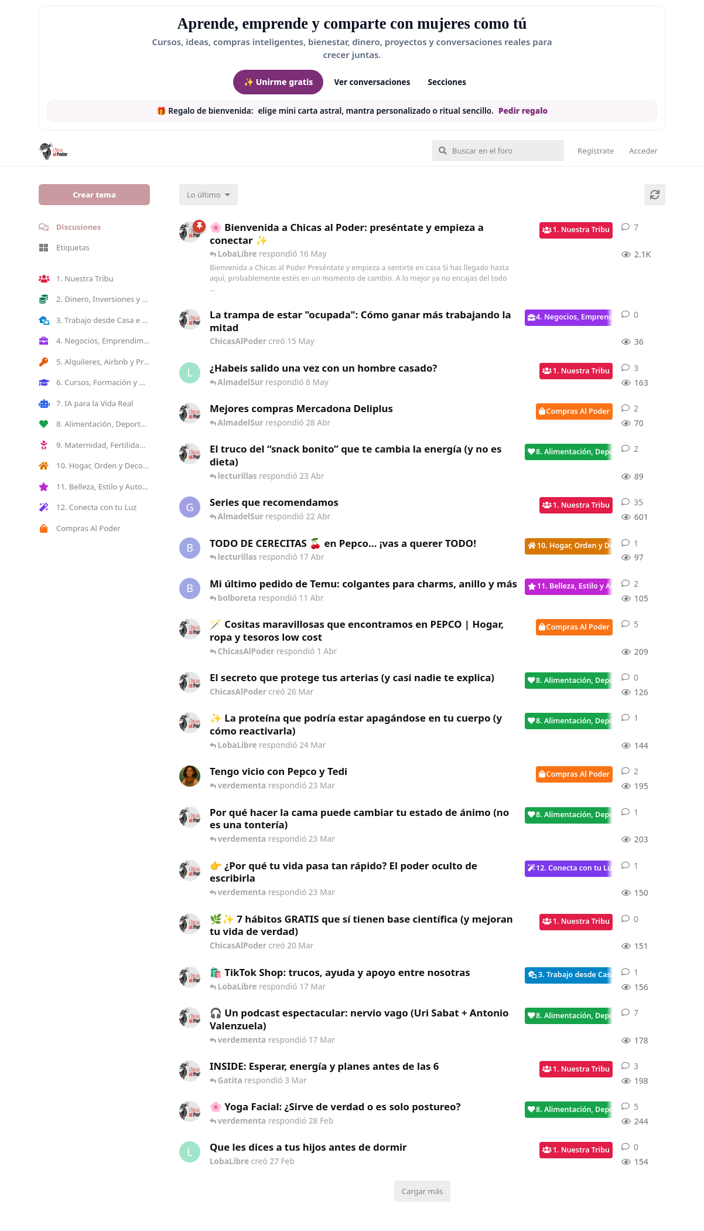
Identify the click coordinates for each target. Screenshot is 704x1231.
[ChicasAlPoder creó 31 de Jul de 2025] (189, 629)
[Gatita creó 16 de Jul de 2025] (189, 507)
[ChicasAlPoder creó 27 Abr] (189, 413)
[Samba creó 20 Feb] (189, 776)
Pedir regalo (523, 111)
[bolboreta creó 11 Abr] (189, 588)
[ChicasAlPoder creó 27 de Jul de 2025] (189, 1111)
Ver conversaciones (372, 82)
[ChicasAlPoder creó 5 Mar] (189, 1017)
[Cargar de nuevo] (654, 194)
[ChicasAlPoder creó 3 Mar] (189, 1071)
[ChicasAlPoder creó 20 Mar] (189, 923)
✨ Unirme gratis (278, 81)
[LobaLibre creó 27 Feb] (189, 1151)
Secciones (447, 82)
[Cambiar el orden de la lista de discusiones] (208, 194)
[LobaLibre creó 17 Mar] (189, 372)
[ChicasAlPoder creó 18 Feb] (189, 817)
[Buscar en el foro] (498, 150)
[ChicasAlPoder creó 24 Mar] (189, 722)
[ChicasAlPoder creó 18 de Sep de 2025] (189, 232)
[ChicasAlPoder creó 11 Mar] (189, 977)
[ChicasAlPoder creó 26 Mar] (189, 682)
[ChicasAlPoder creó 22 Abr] (189, 453)
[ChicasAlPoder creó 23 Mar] (189, 870)
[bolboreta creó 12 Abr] (189, 548)
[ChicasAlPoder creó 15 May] (189, 319)
